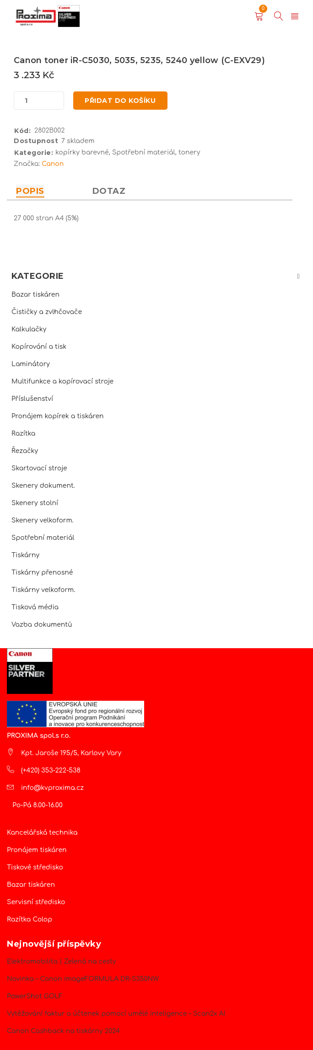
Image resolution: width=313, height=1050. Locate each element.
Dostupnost (36, 141)
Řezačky (24, 451)
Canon (53, 163)
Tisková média (35, 607)
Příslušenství (32, 398)
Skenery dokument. (43, 485)
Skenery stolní (34, 503)
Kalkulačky (28, 329)
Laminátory (30, 364)
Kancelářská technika (42, 832)
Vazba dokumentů (41, 624)
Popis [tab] (30, 191)
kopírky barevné (82, 152)
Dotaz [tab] (109, 191)
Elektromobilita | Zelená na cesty (61, 961)
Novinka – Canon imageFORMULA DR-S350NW (83, 978)
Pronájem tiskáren (37, 850)
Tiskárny (25, 555)
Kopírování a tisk (38, 346)
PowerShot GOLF (35, 996)
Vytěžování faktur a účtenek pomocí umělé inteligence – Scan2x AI (116, 1013)
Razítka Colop (29, 919)
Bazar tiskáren (35, 294)
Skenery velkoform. (42, 520)
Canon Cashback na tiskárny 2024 (63, 1031)
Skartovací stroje (39, 468)
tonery (189, 152)
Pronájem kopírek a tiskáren (57, 416)
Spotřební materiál (43, 537)
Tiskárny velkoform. (43, 589)
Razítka (23, 433)
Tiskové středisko (35, 867)
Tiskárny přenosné (42, 572)
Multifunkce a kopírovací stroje (62, 381)
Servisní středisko (36, 902)
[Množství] (26, 100)
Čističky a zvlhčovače (46, 312)
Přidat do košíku (120, 100)
